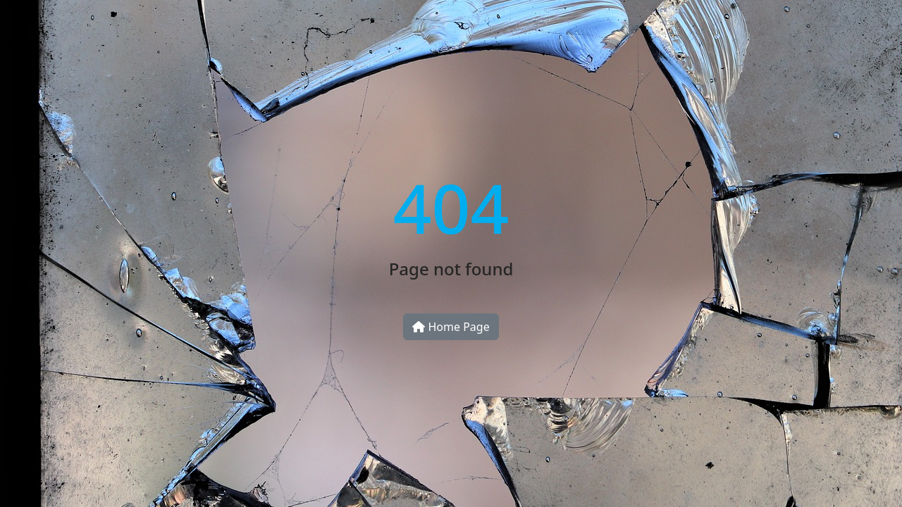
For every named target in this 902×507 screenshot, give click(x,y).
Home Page (450, 326)
